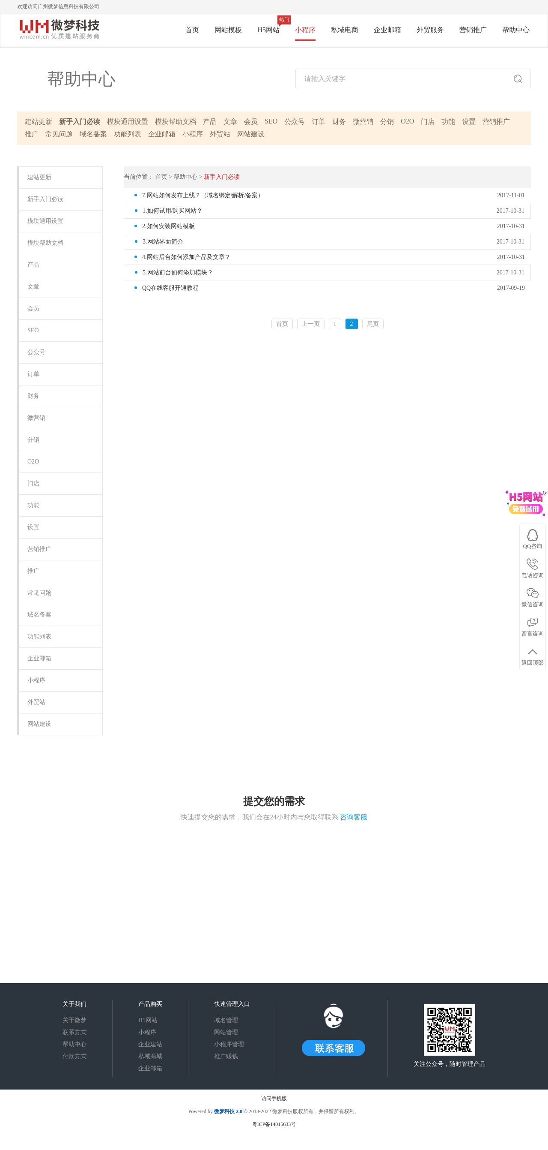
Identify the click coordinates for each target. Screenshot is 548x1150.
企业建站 (150, 1044)
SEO (271, 121)
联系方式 (74, 1032)
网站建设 (251, 134)
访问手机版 (274, 1099)
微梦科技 (224, 1111)
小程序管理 (229, 1044)
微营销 (363, 121)
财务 (339, 121)
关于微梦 (74, 1020)
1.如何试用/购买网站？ (173, 211)
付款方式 (74, 1056)
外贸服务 (430, 29)
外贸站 (220, 134)
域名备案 (93, 134)
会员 (251, 121)
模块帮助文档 (175, 121)
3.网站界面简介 (163, 241)
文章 (230, 121)
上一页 (311, 324)
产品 (210, 121)
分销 (387, 121)
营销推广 (473, 29)
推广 (32, 134)
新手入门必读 (79, 121)
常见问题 (59, 134)
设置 (469, 121)
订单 (318, 121)
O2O (407, 121)
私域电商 (344, 29)
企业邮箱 (387, 29)
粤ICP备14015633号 (274, 1124)
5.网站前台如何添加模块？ (178, 272)
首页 (192, 29)
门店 (428, 121)
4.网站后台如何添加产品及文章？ (186, 257)
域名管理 (226, 1020)
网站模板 (228, 29)
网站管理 (226, 1032)
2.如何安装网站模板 (168, 226)
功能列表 (127, 134)
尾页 (373, 324)
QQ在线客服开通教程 (170, 288)
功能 (448, 121)
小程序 (305, 29)
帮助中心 (516, 29)
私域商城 (150, 1056)
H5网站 (268, 29)
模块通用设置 (127, 121)
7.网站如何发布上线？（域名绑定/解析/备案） (203, 195)
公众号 (294, 121)
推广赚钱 (226, 1056)
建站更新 (38, 121)
